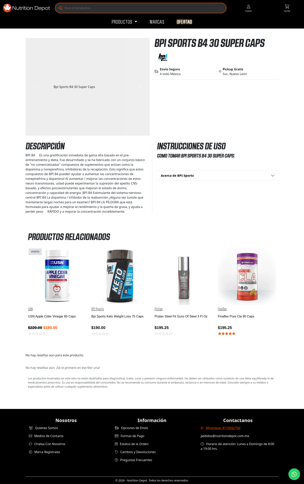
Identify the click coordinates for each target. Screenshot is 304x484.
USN (30, 309)
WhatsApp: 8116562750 (220, 428)
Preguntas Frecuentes (133, 460)
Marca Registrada (44, 452)
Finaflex (222, 309)
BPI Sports (97, 309)
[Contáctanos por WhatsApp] (294, 474)
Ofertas (184, 22)
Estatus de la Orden (132, 444)
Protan (159, 309)
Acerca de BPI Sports (177, 175)
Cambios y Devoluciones (135, 452)
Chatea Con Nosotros (47, 444)
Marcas (157, 22)
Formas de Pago (129, 436)
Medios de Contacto (46, 436)
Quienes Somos (43, 428)
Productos (122, 22)
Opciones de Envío (131, 428)
